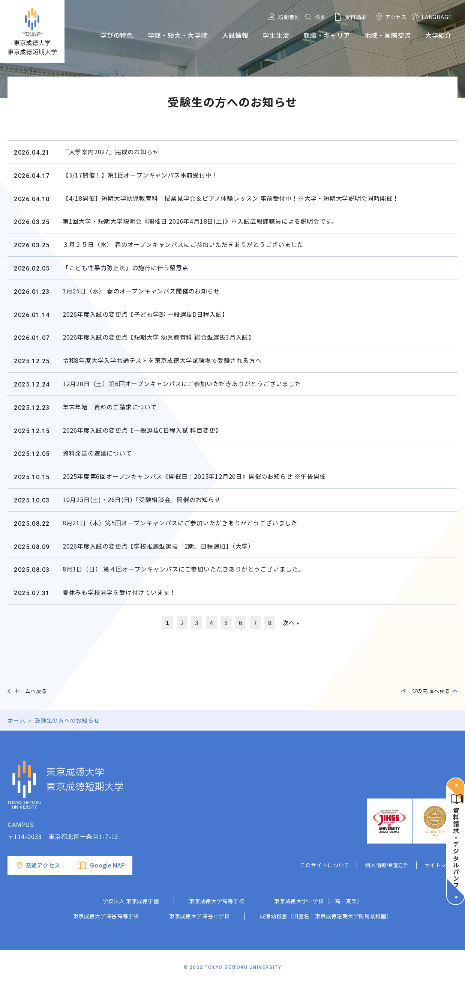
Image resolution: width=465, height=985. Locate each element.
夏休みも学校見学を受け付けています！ (119, 592)
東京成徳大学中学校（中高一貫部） (318, 901)
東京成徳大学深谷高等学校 (106, 916)
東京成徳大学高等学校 (216, 901)
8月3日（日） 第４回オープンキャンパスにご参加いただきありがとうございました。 (183, 568)
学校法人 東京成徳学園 (131, 901)
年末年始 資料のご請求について (110, 406)
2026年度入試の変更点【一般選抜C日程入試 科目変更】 (142, 430)
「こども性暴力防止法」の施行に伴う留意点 (126, 267)
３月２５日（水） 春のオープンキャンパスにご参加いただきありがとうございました (183, 244)
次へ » (291, 622)
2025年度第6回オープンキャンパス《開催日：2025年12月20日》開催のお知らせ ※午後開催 (194, 476)
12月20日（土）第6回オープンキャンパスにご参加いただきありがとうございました (182, 383)
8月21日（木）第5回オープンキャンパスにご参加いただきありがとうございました (180, 522)
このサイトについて (325, 865)
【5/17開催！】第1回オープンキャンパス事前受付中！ (140, 174)
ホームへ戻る (30, 691)
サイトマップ (441, 865)
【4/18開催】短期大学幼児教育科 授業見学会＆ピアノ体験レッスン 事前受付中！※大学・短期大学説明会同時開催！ (231, 198)
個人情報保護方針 (387, 865)
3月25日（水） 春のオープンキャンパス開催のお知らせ (141, 290)
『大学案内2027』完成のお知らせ (111, 151)
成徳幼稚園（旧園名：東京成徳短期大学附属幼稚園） (326, 916)
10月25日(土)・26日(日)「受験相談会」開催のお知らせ (142, 499)
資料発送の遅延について (97, 452)
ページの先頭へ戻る (425, 691)
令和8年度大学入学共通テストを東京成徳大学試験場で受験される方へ (162, 360)
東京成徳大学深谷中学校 (199, 916)
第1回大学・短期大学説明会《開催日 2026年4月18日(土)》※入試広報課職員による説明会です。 (200, 221)
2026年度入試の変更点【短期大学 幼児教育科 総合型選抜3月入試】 (159, 336)
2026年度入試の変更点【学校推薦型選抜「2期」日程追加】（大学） (158, 545)
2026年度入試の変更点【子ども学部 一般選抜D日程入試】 (145, 314)
